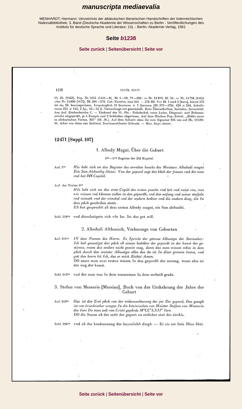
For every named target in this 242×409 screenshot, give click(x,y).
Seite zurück (92, 49)
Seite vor (153, 49)
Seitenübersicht (124, 49)
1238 (128, 38)
